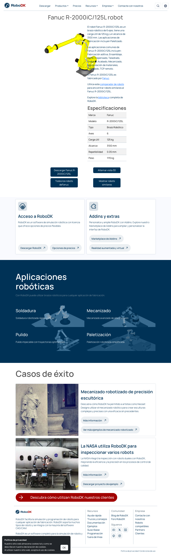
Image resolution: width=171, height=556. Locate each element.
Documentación (96, 522)
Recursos (91, 5)
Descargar (45, 5)
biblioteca (103, 97)
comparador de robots (112, 84)
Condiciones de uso (147, 551)
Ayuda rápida (94, 515)
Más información (96, 420)
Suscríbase (93, 529)
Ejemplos (92, 526)
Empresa (107, 5)
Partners (140, 529)
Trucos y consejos (97, 519)
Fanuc (105, 78)
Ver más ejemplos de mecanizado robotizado (108, 429)
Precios (77, 5)
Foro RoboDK (118, 519)
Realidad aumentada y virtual (108, 248)
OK (64, 547)
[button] (165, 6)
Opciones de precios (63, 248)
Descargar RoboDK (31, 248)
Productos (60, 5)
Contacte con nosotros (130, 5)
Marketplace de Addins (104, 238)
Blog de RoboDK (119, 515)
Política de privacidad (129, 551)
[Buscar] (158, 6)
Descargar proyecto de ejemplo (100, 484)
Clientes (139, 533)
